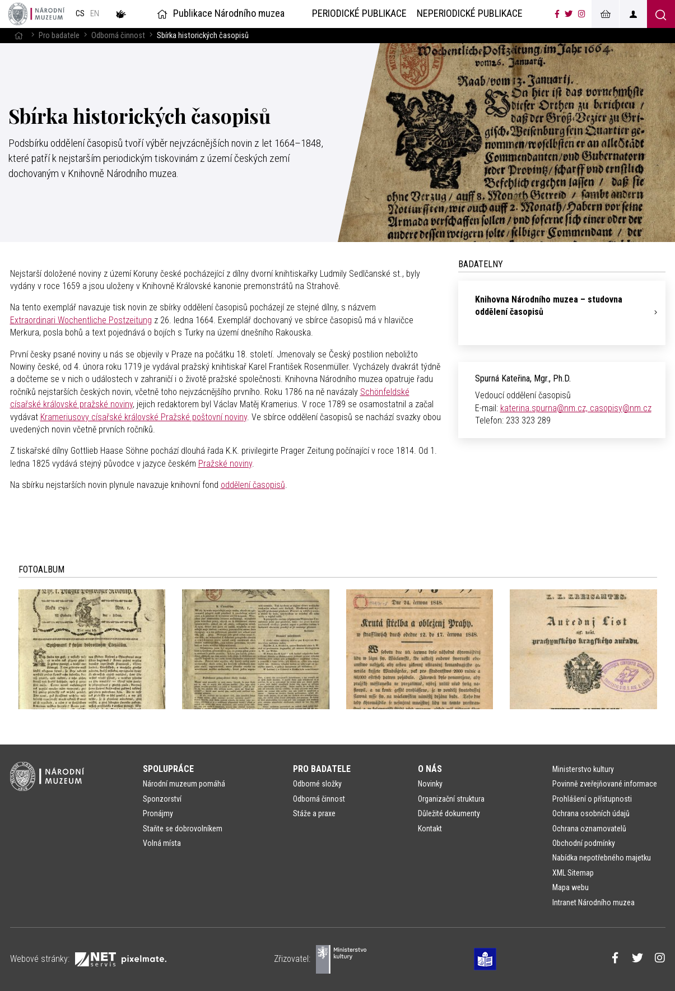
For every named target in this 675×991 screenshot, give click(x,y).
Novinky (430, 783)
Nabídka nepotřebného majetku (601, 857)
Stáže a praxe (314, 813)
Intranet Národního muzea (593, 902)
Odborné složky (317, 783)
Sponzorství (162, 798)
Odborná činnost (118, 35)
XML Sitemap (573, 872)
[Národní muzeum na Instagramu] (581, 14)
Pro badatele (59, 35)
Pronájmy (158, 813)
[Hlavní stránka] (18, 35)
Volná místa (162, 843)
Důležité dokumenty (449, 813)
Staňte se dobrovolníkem (182, 828)
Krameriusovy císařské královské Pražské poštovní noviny (143, 417)
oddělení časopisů (253, 485)
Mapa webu (570, 887)
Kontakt (430, 828)
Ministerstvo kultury (583, 769)
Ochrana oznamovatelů (589, 828)
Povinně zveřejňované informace (604, 783)
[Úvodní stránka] (36, 14)
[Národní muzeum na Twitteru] (568, 14)
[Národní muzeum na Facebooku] (557, 14)
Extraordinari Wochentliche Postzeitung (81, 320)
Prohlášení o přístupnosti (592, 798)
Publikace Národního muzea (220, 13)
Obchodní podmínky (583, 843)
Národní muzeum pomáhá (184, 783)
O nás (430, 769)
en (94, 13)
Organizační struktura (451, 798)
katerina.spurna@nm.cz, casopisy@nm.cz (575, 408)
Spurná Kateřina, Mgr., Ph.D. (523, 378)
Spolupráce (168, 769)
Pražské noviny (225, 463)
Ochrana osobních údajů (591, 813)
